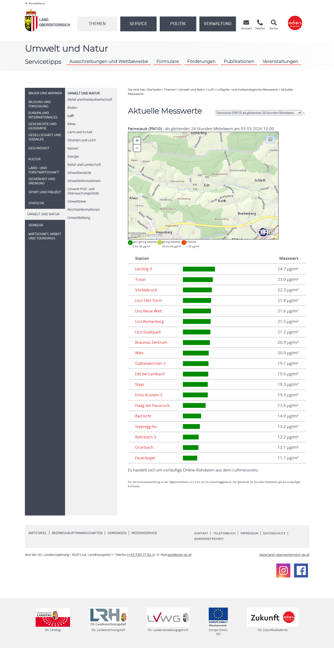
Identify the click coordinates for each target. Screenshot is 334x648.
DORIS (144, 235)
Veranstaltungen (280, 61)
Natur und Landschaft (84, 164)
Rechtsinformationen (83, 209)
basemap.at (155, 235)
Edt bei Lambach (150, 374)
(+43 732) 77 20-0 (141, 555)
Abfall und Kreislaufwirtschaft (89, 99)
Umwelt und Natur (83, 93)
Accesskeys (35, 3)
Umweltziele (76, 201)
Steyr (140, 384)
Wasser (72, 148)
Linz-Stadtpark (148, 332)
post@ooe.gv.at (180, 555)
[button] (270, 139)
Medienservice (144, 533)
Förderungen (201, 61)
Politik (178, 24)
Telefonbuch (224, 533)
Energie (73, 156)
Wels (139, 352)
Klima (71, 124)
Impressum (251, 533)
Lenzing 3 (144, 268)
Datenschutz (277, 533)
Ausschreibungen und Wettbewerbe (108, 61)
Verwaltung (217, 24)
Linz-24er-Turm (149, 300)
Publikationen (239, 61)
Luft (70, 116)
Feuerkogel (145, 457)
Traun (140, 279)
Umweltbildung (78, 218)
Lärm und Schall (79, 132)
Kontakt (201, 533)
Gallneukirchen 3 (150, 363)
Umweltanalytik (79, 173)
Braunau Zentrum (151, 342)
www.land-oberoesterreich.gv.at (284, 555)
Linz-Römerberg (150, 321)
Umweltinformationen (83, 181)
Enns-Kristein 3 (149, 395)
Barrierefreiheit (209, 539)
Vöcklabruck (146, 290)
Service (138, 24)
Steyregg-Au (146, 426)
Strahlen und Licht (81, 140)
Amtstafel (37, 533)
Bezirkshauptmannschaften (77, 533)
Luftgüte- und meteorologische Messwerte (247, 89)
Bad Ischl (143, 416)
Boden (72, 108)
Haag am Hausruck (152, 405)
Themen (97, 24)
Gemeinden (117, 533)
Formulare (167, 61)
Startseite (154, 89)
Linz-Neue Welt (149, 311)
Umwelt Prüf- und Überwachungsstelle (83, 191)
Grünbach (144, 447)
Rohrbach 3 (145, 437)
